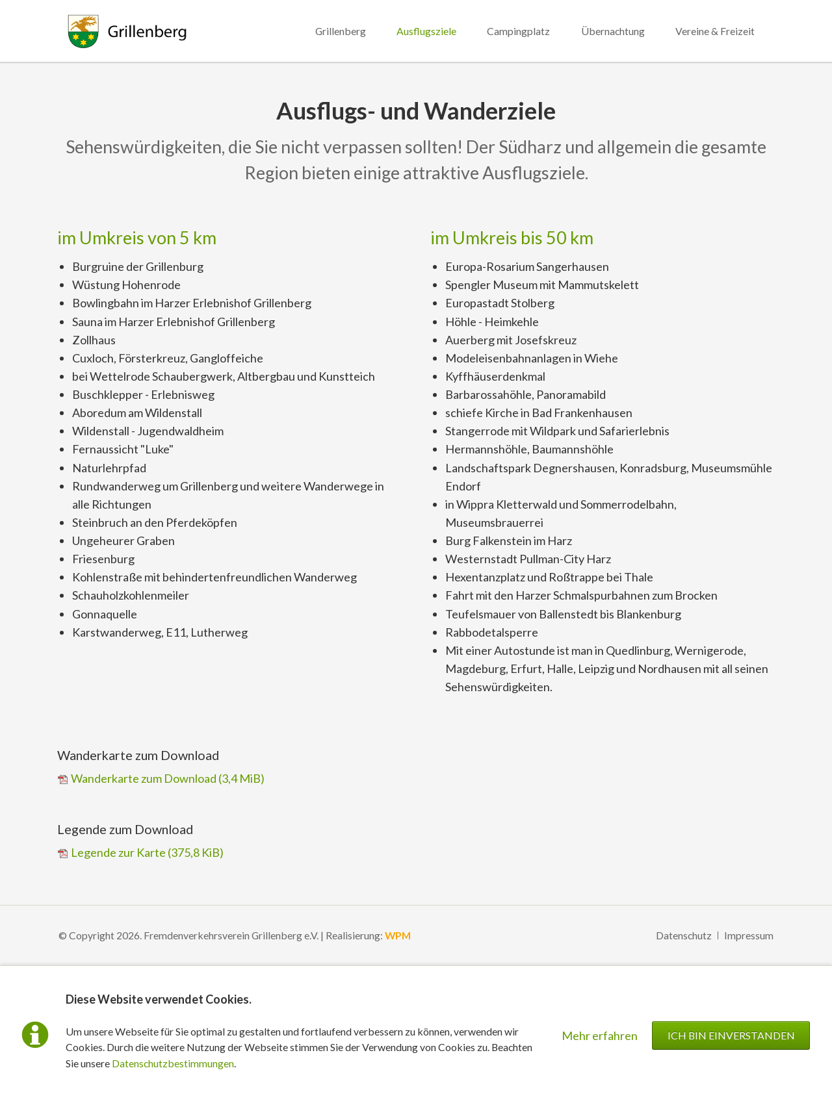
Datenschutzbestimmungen (173, 1063)
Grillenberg (340, 31)
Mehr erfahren (600, 1035)
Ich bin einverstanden (731, 1035)
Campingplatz (518, 31)
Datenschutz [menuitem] (684, 935)
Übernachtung (613, 31)
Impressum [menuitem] (749, 935)
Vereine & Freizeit (715, 31)
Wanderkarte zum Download (168, 778)
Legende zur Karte (147, 852)
